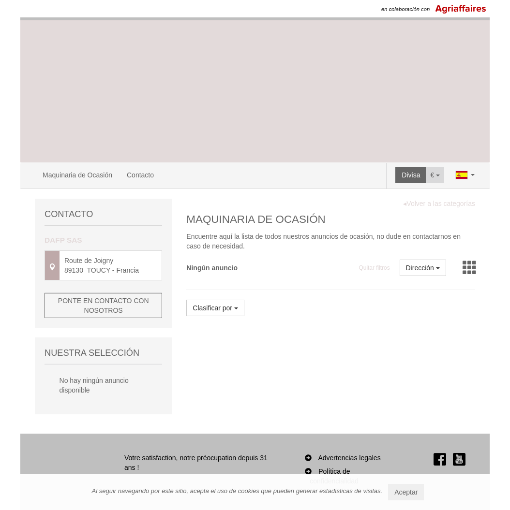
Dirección (423, 268)
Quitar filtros (374, 267)
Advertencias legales (349, 458)
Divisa (411, 175)
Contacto (140, 175)
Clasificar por (215, 308)
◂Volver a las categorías (439, 203)
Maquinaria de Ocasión (77, 175)
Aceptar (406, 492)
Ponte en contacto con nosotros (103, 305)
